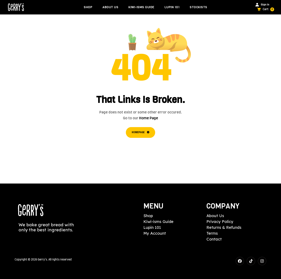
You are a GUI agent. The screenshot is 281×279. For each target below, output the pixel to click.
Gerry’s (42, 259)
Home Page (148, 118)
